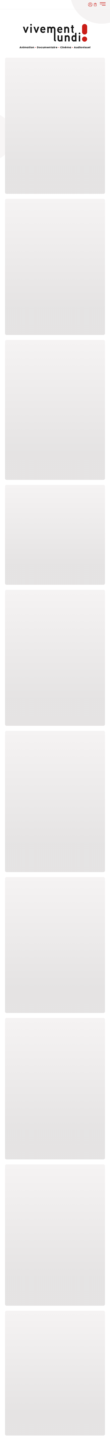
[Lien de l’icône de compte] (90, 4)
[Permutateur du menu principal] (102, 4)
